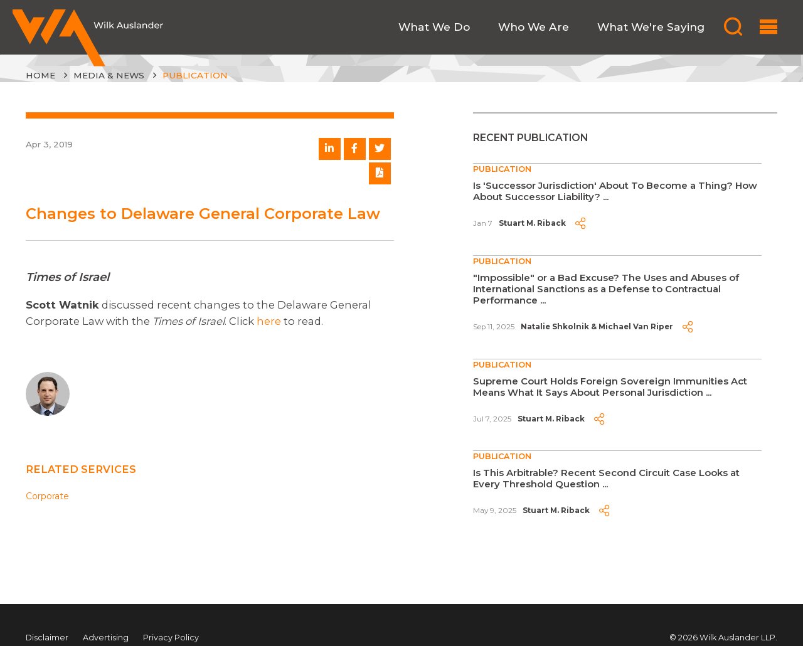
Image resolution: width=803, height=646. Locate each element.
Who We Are (533, 26)
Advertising (106, 637)
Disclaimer (47, 637)
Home (40, 75)
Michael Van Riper (635, 326)
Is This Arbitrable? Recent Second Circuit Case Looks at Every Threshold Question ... (606, 478)
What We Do (434, 26)
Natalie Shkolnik (555, 326)
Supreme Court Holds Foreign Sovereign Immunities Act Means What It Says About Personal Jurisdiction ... (610, 386)
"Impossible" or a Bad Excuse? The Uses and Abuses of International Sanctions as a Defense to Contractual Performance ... (606, 289)
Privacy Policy (171, 637)
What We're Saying (651, 26)
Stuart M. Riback (532, 223)
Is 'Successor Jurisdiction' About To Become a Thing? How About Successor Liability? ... (615, 191)
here (269, 321)
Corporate (47, 496)
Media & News (108, 75)
